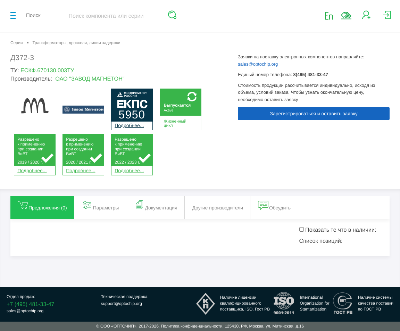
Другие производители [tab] (217, 207)
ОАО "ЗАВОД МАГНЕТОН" (90, 79)
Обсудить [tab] (274, 204)
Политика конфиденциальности (191, 326)
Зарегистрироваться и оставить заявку (314, 113)
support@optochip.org (121, 303)
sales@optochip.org (258, 64)
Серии (16, 42)
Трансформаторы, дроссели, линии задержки (76, 42)
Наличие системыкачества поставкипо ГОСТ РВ (375, 303)
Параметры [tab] (100, 204)
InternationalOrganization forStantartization (314, 303)
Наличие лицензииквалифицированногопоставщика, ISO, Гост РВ (245, 303)
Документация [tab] (155, 204)
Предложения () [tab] (42, 204)
